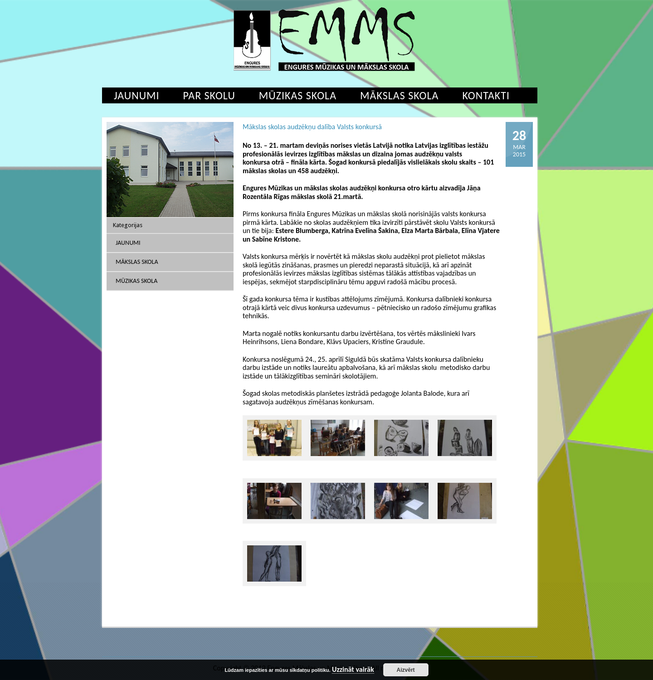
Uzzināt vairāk (353, 670)
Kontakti (486, 95)
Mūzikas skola (297, 95)
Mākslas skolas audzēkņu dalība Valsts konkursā (312, 126)
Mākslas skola (399, 95)
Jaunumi (137, 95)
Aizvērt (406, 670)
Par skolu (209, 95)
